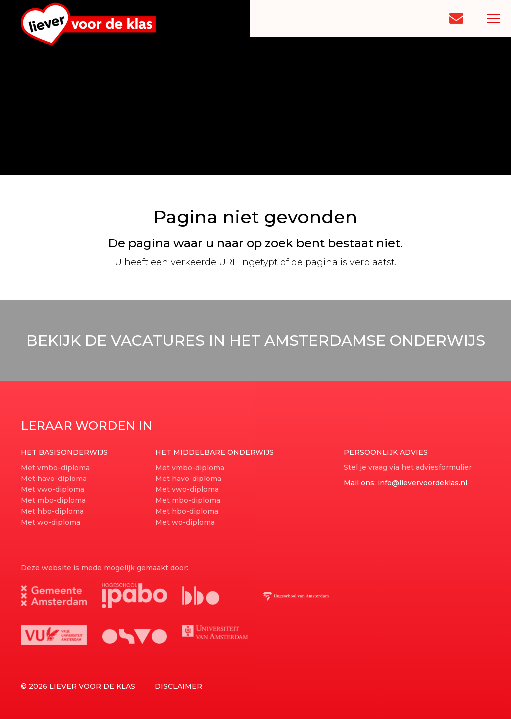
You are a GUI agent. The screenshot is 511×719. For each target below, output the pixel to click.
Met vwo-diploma (52, 489)
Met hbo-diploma (52, 511)
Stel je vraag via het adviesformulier (408, 467)
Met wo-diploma (50, 522)
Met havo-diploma (54, 478)
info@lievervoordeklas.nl (422, 483)
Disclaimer (178, 686)
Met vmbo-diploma (55, 467)
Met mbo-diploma (53, 500)
